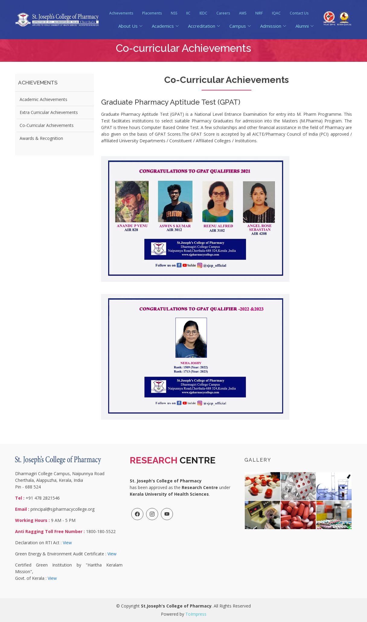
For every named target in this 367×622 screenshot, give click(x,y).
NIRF (259, 13)
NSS (174, 13)
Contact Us (299, 13)
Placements (152, 13)
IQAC (276, 13)
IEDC (203, 13)
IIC (188, 13)
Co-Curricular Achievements (47, 125)
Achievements (121, 13)
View (67, 542)
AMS (242, 13)
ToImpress (195, 614)
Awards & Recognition (41, 138)
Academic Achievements (43, 99)
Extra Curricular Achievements (49, 112)
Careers (223, 13)
